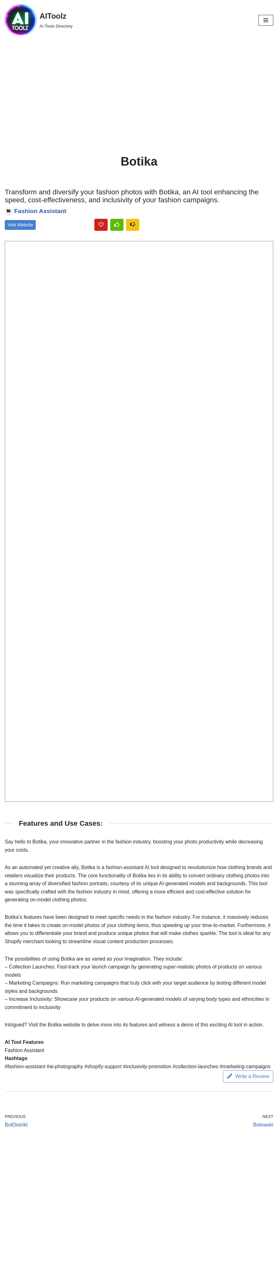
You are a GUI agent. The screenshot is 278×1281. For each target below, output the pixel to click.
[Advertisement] (139, 88)
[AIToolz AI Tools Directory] (39, 20)
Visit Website (20, 225)
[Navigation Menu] (265, 20)
